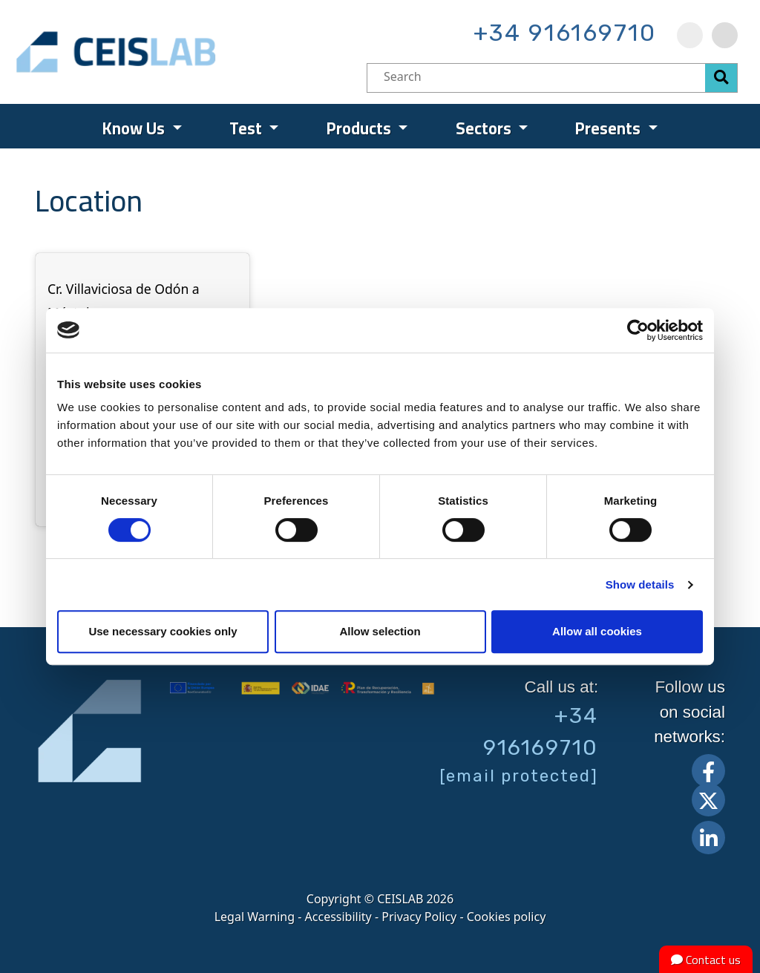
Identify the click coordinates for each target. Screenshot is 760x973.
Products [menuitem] (361, 128)
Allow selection (379, 631)
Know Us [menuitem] (135, 128)
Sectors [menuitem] (485, 128)
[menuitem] (690, 35)
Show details (640, 584)
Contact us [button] (706, 960)
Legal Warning (254, 916)
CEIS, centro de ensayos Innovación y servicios (173, 52)
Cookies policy (506, 916)
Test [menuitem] (247, 128)
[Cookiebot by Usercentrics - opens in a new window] (638, 330)
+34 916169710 (565, 33)
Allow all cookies (597, 631)
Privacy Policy (418, 916)
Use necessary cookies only (162, 631)
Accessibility (338, 916)
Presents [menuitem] (609, 128)
